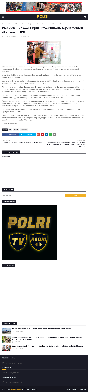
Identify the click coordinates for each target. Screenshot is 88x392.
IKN (10, 130)
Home (68, 389)
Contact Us (82, 389)
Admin (6, 36)
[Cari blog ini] (33, 195)
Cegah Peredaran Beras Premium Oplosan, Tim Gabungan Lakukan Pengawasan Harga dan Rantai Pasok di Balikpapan (47, 338)
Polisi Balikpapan (16, 389)
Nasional (12, 24)
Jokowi (16, 130)
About (74, 389)
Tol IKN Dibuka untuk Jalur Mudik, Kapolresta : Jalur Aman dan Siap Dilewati (41, 329)
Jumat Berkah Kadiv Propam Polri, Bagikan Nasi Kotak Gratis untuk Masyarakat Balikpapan (47, 346)
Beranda (5, 24)
